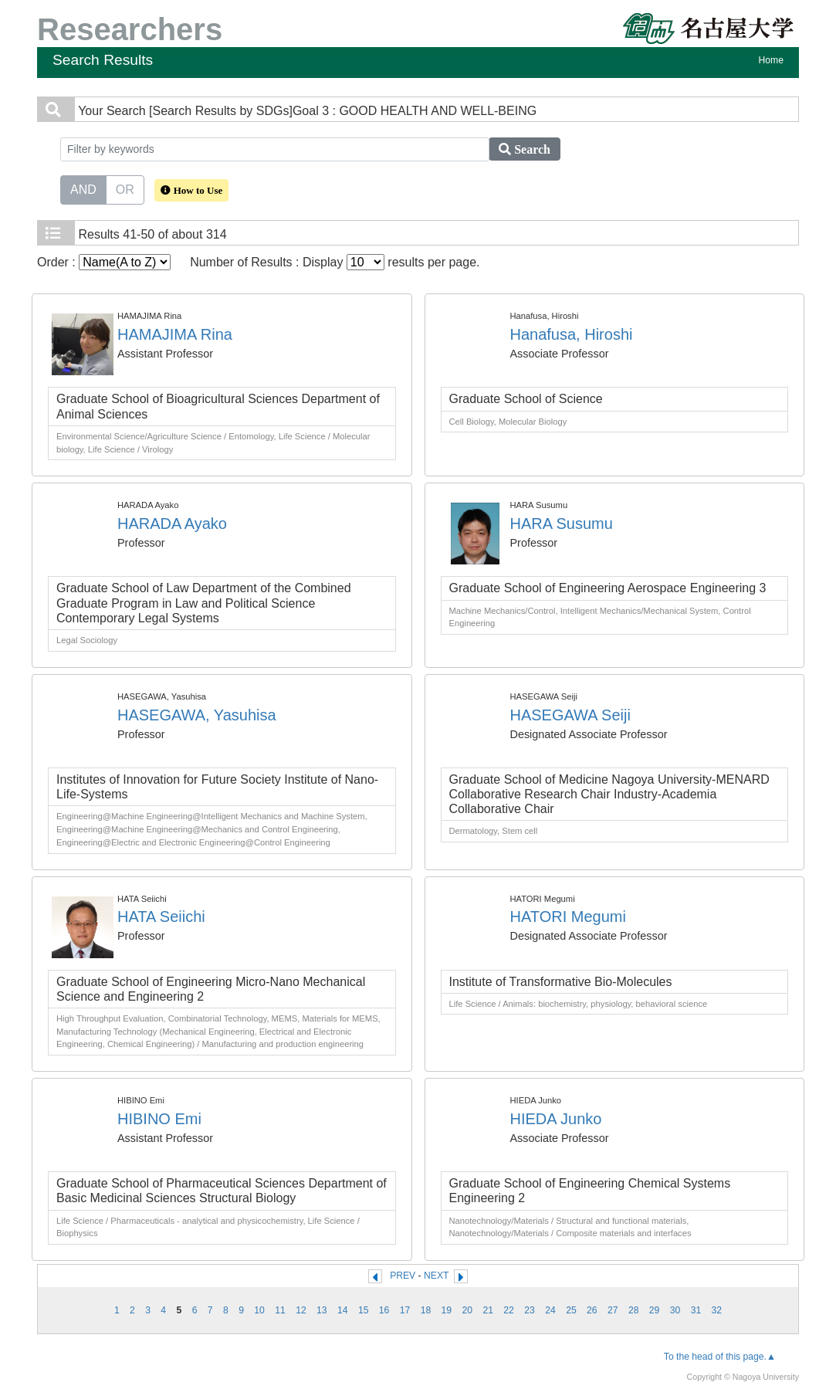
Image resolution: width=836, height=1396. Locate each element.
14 (342, 1310)
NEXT (436, 1275)
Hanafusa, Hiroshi (571, 334)
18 (426, 1310)
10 (259, 1310)
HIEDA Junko (556, 1118)
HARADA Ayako (172, 523)
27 (613, 1310)
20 (467, 1310)
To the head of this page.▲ (720, 1356)
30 (675, 1310)
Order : (104, 262)
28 (633, 1310)
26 (592, 1310)
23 (529, 1310)
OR (125, 188)
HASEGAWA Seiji (570, 714)
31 (696, 1310)
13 (321, 1310)
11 (280, 1310)
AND (83, 188)
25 (571, 1310)
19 (447, 1310)
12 (301, 1310)
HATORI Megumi (568, 916)
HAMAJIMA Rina (174, 334)
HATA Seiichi (161, 916)
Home (771, 60)
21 (487, 1310)
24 (550, 1310)
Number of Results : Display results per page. (334, 262)
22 (508, 1310)
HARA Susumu (561, 523)
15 (363, 1310)
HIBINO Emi (159, 1118)
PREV (402, 1275)
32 (717, 1310)
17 (405, 1310)
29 (654, 1310)
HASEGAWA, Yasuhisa (196, 714)
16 (384, 1310)
